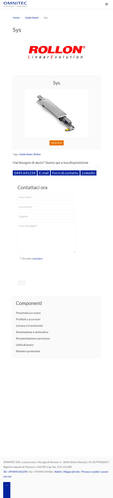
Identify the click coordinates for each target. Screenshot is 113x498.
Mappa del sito (71, 471)
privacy (38, 258)
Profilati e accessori (28, 319)
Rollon (37, 154)
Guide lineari (32, 17)
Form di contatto (65, 173)
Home (16, 17)
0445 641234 (24, 173)
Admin (58, 471)
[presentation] (42, 270)
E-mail (44, 173)
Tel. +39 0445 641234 (15, 471)
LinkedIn (88, 173)
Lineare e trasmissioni (29, 325)
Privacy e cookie (90, 471)
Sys (56, 83)
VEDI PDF (56, 142)
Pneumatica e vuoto (28, 313)
